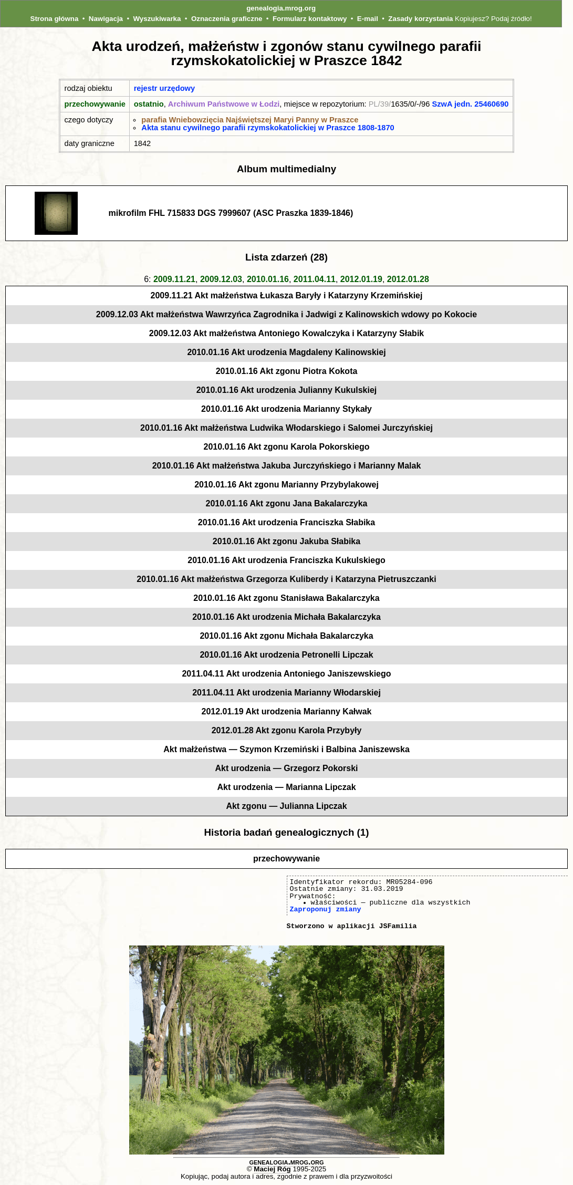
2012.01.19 (361, 279)
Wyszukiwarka (157, 19)
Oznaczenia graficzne (227, 19)
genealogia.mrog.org (281, 8)
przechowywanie (95, 104)
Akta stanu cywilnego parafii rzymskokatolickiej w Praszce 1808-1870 (267, 127)
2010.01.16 (268, 279)
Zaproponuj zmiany (325, 909)
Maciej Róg (272, 1169)
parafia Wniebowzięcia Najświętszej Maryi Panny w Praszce (249, 120)
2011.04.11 (315, 279)
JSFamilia (397, 926)
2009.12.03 (221, 279)
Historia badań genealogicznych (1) (286, 832)
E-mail (367, 19)
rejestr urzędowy (164, 88)
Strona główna (54, 19)
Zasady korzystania (420, 19)
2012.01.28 (408, 279)
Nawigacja (106, 19)
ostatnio (149, 104)
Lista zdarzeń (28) (286, 257)
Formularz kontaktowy (310, 19)
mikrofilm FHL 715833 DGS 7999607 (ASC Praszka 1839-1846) (231, 213)
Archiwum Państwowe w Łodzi (224, 104)
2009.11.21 (174, 279)
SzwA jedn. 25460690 (470, 104)
